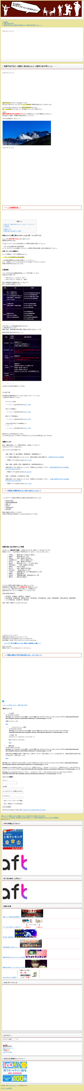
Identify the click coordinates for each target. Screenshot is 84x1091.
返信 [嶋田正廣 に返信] (7, 758)
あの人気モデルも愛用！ (10, 978)
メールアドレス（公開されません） (13, 791)
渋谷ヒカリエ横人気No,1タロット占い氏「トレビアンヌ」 (19, 224)
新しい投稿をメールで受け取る (13, 804)
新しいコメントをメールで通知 (13, 801)
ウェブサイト (6, 796)
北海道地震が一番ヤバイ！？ (11, 947)
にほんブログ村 (7, 1052)
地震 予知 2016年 (22, 705)
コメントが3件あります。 (9, 705)
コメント (5, 780)
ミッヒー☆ (6, 227)
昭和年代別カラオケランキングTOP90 (14, 957)
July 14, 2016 (28, 460)
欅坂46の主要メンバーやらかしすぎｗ (14, 968)
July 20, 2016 (27, 419)
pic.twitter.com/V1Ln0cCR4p (13, 480)
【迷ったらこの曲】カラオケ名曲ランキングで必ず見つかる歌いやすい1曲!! (23, 816)
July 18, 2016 (27, 412)
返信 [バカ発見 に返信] (7, 724)
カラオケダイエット (13, 1086)
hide (21, 221)
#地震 (51, 467)
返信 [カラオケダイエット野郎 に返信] (10, 742)
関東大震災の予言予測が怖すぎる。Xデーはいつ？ (24, 655)
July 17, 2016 (27, 404)
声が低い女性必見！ (8, 937)
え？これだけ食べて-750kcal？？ (12, 927)
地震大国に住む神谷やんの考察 (12, 231)
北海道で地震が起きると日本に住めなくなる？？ (24, 491)
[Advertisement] (41, 46)
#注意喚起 (61, 457)
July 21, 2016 (27, 428)
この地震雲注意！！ (14, 208)
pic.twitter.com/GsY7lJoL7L (13, 469)
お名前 (4, 787)
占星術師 (6, 226)
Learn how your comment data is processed (34, 810)
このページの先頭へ (6, 1088)
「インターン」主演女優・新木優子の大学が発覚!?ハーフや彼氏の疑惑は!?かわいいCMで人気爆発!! (30, 818)
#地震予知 (51, 457)
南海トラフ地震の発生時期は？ (12, 917)
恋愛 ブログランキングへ (8, 1048)
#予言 (56, 457)
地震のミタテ (7, 229)
